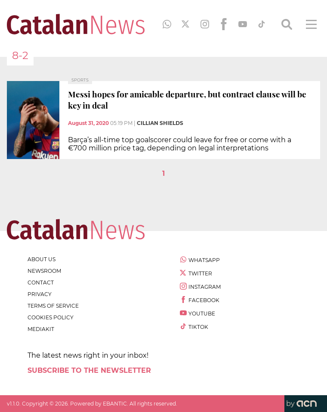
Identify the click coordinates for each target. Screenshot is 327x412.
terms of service (53, 306)
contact (41, 282)
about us (42, 259)
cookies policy (51, 317)
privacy (40, 294)
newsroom (44, 271)
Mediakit (41, 329)
